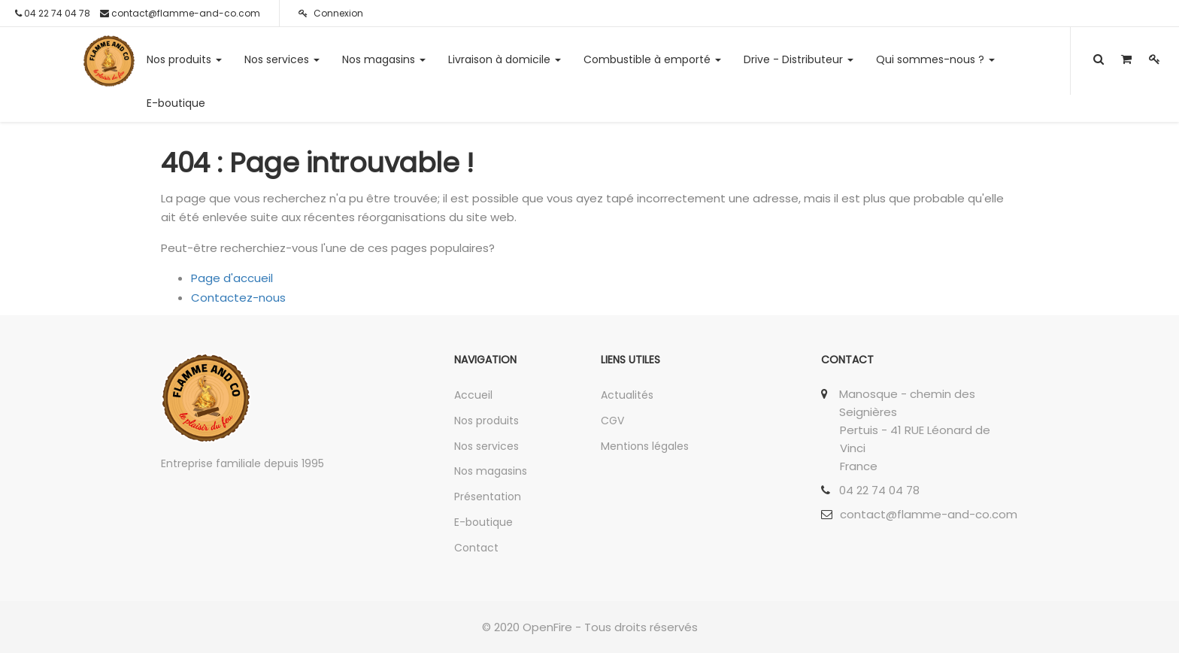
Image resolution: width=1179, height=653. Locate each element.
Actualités (627, 394)
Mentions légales (645, 446)
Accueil (473, 394)
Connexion (331, 13)
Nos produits (486, 420)
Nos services (486, 446)
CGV (612, 420)
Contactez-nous (238, 297)
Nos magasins (490, 470)
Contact (476, 547)
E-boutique (483, 522)
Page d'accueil (232, 278)
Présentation (487, 496)
